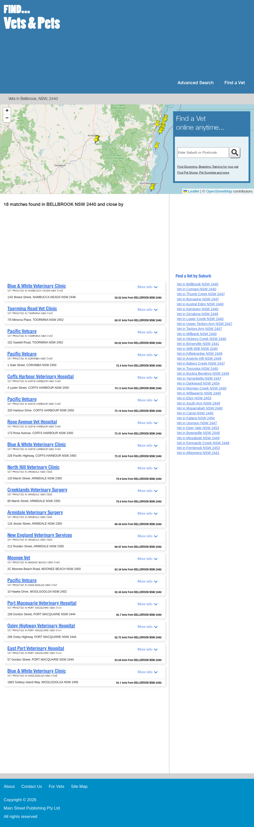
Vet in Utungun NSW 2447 (197, 423)
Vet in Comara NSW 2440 (196, 289)
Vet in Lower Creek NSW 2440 (200, 319)
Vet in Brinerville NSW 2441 (198, 344)
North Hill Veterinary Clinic (33, 467)
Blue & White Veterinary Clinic (36, 286)
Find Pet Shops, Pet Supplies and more (203, 172)
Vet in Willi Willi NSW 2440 (197, 349)
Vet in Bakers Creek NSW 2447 (201, 363)
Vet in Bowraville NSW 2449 (198, 433)
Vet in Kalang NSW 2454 (196, 418)
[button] (157, 146)
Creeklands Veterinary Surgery (37, 490)
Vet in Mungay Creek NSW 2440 (202, 388)
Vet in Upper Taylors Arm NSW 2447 (204, 324)
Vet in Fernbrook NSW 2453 (198, 448)
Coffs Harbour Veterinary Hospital (40, 376)
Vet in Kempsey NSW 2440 (197, 309)
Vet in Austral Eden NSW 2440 (200, 304)
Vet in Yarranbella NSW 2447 (199, 378)
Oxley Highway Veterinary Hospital (41, 626)
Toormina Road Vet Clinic (32, 308)
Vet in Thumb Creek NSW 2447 (201, 294)
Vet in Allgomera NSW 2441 (198, 453)
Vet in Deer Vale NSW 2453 (198, 428)
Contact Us (31, 786)
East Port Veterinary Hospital (35, 648)
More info (145, 287)
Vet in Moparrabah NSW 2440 (200, 408)
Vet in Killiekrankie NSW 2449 (199, 354)
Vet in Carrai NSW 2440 (195, 413)
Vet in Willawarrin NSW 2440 (199, 393)
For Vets (56, 786)
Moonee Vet (18, 558)
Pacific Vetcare (21, 331)
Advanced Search (196, 83)
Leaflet (191, 191)
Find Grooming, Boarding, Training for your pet (207, 166)
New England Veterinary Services (39, 535)
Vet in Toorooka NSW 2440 (197, 369)
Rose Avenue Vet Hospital (32, 422)
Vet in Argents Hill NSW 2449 (199, 358)
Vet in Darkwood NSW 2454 (198, 383)
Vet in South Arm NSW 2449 (198, 403)
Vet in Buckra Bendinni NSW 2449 (203, 373)
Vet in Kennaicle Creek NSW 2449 (203, 443)
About (9, 786)
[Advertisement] (159, 39)
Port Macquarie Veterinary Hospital (41, 603)
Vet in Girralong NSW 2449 (197, 314)
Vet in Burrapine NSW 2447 (198, 299)
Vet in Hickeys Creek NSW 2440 (201, 339)
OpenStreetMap (219, 191)
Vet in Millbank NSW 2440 (197, 334)
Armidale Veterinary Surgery (35, 512)
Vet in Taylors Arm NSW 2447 (199, 329)
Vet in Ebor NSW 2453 (194, 398)
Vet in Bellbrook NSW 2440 (197, 284)
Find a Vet (234, 83)
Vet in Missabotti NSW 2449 (198, 438)
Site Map (79, 786)
